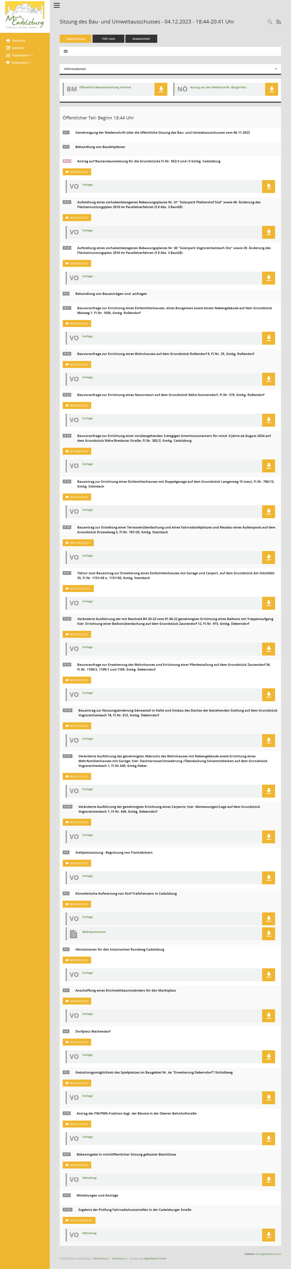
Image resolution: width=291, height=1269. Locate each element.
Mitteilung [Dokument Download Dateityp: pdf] (89, 1178)
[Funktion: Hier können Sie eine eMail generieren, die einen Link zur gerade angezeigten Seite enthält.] (66, 51)
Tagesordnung (75, 39)
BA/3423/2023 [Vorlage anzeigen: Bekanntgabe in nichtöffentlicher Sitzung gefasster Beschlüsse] (79, 1165)
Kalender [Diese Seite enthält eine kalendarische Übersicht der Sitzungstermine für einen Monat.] (15, 48)
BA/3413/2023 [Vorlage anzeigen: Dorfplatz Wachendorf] (79, 1042)
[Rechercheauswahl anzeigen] (270, 22)
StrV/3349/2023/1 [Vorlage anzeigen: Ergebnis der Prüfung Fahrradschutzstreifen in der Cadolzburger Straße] (81, 1220)
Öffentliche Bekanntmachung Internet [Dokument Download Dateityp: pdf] (105, 87)
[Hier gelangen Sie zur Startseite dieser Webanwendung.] (25, 15)
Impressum (119, 1258)
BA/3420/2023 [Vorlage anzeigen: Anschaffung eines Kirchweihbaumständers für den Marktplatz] (79, 1001)
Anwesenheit (141, 39)
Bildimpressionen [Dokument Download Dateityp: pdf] (94, 932)
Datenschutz (100, 1258)
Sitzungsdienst (268, 1254)
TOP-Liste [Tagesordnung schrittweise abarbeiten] (108, 39)
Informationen (75, 69)
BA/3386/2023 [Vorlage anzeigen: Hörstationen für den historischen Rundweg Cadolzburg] (79, 960)
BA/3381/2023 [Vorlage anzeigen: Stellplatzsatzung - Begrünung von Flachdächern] (79, 863)
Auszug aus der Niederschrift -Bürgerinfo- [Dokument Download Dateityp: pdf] (218, 87)
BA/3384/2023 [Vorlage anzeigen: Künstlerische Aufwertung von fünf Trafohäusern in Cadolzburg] (79, 904)
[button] (25, 55)
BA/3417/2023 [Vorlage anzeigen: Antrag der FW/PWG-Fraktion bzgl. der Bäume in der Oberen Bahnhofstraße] (79, 1124)
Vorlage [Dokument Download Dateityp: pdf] (87, 184)
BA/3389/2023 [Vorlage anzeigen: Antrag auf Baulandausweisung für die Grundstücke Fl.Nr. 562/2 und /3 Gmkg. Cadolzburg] (79, 172)
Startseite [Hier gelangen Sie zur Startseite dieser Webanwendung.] (15, 40)
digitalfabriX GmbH (155, 1258)
